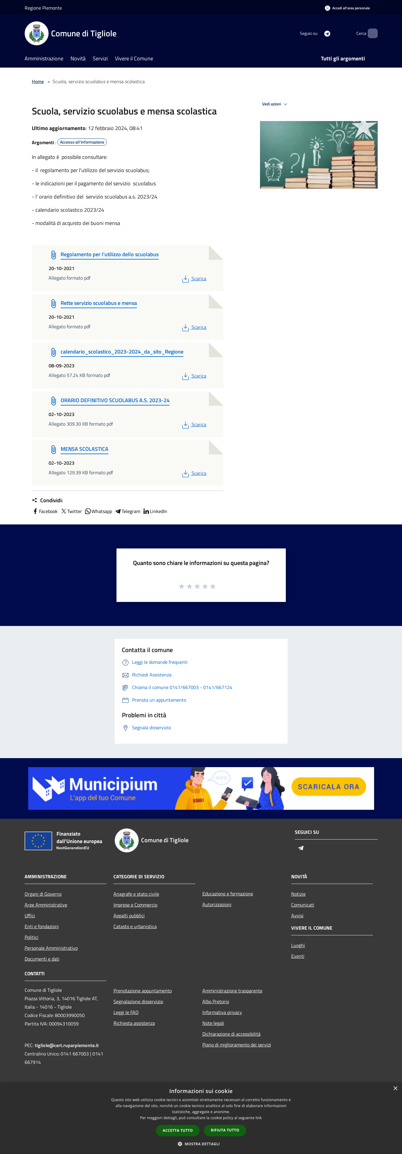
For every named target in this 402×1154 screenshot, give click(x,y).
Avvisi (297, 915)
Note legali (213, 1023)
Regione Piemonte (43, 7)
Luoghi (298, 945)
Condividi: (47, 500)
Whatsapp (98, 511)
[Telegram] (317, 33)
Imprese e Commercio (135, 904)
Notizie (298, 893)
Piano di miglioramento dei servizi (236, 1044)
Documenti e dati (42, 958)
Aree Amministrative (46, 904)
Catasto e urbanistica (135, 926)
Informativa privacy (222, 1012)
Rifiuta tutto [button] (225, 1130)
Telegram (127, 511)
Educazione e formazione (227, 893)
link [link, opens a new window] (258, 1117)
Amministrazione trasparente (232, 990)
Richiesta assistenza (134, 1023)
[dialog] (201, 1118)
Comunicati (302, 904)
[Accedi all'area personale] (347, 8)
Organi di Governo (43, 893)
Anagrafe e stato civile (136, 893)
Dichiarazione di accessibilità (231, 1033)
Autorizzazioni (216, 904)
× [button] (395, 1088)
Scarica (193, 278)
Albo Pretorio (215, 1001)
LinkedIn (155, 511)
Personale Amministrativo (51, 948)
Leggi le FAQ (126, 1012)
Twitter (71, 511)
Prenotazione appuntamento (142, 990)
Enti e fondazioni (42, 926)
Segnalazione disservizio (138, 1001)
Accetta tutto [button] (178, 1130)
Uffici (30, 915)
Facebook (45, 511)
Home (38, 81)
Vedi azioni (275, 104)
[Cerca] (370, 33)
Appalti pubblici (129, 915)
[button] (201, 1144)
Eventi (297, 956)
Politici (31, 937)
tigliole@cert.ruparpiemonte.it (67, 1045)
